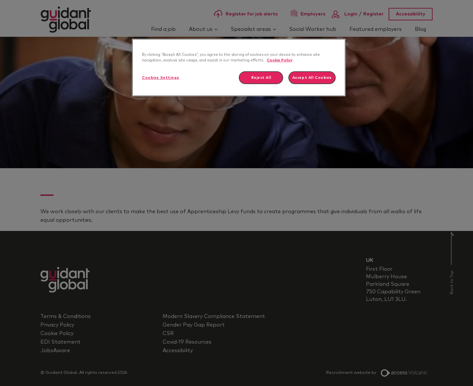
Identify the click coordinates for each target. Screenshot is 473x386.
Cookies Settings (160, 77)
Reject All (261, 77)
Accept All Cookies (312, 77)
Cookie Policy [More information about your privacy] (279, 60)
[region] (239, 67)
